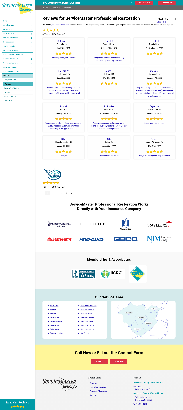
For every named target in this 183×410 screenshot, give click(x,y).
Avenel (53, 313)
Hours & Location (10, 97)
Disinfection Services (10, 50)
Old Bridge (85, 333)
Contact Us (167, 3)
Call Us (99, 361)
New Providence (87, 325)
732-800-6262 (144, 3)
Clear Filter (161, 22)
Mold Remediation (9, 46)
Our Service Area (109, 297)
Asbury (53, 309)
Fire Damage (7, 29)
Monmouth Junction (89, 305)
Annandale (54, 305)
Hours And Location (98, 387)
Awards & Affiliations (98, 391)
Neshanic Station (87, 317)
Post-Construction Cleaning (13, 54)
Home (46, 8)
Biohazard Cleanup (10, 67)
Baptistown (54, 317)
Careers (93, 395)
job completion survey (61, 25)
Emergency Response (11, 71)
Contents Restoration (10, 59)
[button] (31, 25)
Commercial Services (10, 63)
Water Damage (8, 25)
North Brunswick (87, 329)
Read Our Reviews (17, 404)
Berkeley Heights (57, 333)
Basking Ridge (56, 321)
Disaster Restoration (10, 38)
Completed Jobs (10, 80)
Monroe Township (88, 309)
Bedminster (55, 325)
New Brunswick (87, 321)
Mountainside (86, 313)
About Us (56, 8)
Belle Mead (54, 329)
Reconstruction (8, 42)
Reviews (93, 383)
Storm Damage (8, 33)
